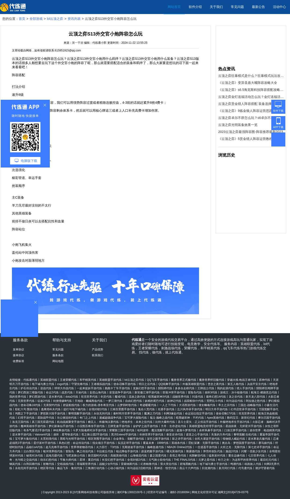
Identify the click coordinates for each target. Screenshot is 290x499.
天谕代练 (81, 392)
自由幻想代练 (133, 401)
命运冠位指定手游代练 (199, 413)
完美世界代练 (26, 401)
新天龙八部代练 (255, 396)
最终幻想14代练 (216, 396)
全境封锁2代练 (98, 409)
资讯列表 (74, 19)
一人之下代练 (167, 405)
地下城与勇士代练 (43, 384)
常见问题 (237, 7)
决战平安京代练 (257, 384)
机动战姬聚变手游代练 (71, 422)
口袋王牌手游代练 (235, 430)
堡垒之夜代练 (216, 384)
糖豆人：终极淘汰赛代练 (103, 422)
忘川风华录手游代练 (190, 409)
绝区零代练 (47, 468)
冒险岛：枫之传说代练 (79, 451)
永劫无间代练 (102, 413)
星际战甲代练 (45, 417)
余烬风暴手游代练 (210, 430)
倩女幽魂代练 (207, 405)
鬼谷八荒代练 (146, 409)
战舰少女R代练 (108, 464)
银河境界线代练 (53, 451)
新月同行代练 (227, 468)
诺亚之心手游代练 (197, 434)
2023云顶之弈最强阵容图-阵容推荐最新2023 (250, 132)
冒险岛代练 (195, 392)
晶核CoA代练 (34, 447)
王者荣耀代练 (68, 379)
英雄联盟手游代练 (110, 379)
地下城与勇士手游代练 (213, 464)
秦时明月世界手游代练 (127, 413)
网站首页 (174, 7)
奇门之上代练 (88, 417)
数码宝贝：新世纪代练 (241, 417)
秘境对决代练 (34, 455)
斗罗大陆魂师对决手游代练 (89, 430)
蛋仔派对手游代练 (44, 443)
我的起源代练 (225, 388)
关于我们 (216, 7)
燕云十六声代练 (189, 468)
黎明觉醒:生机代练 (245, 434)
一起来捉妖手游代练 (89, 388)
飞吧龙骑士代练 (75, 455)
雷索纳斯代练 (129, 464)
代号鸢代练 (245, 468)
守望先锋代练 (79, 384)
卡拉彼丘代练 (104, 451)
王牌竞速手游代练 (119, 426)
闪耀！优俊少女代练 (253, 451)
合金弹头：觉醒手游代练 (128, 438)
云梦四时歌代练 (127, 405)
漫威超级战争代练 (110, 417)
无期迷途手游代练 (133, 447)
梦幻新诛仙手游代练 (61, 426)
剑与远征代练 (234, 401)
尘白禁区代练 (31, 451)
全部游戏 (36, 19)
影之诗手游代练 (182, 438)
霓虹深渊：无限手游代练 (203, 443)
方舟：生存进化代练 (173, 426)
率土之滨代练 (226, 405)
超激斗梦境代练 (186, 430)
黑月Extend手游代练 (124, 434)
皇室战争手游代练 (120, 392)
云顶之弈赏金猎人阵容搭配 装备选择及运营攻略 (251, 104)
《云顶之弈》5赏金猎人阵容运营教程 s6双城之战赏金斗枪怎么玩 (251, 139)
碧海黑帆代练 (188, 464)
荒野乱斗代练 (215, 401)
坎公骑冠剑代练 (67, 417)
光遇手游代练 (166, 409)
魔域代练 (120, 396)
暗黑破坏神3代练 (159, 396)
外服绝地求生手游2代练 (235, 422)
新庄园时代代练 (98, 455)
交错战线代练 (65, 464)
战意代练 (67, 392)
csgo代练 (63, 384)
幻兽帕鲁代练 (149, 464)
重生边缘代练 (236, 455)
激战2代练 (231, 451)
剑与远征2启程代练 (139, 468)
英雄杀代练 (178, 443)
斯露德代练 (193, 451)
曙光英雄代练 (175, 451)
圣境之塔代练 (177, 455)
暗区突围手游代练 (99, 438)
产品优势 (97, 349)
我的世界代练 (17, 396)
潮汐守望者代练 (265, 468)
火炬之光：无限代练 (232, 447)
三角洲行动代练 (95, 468)
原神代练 (264, 379)
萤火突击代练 (168, 464)
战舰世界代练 (180, 396)
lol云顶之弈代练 (134, 379)
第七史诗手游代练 (259, 447)
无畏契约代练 (51, 405)
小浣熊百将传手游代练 (91, 426)
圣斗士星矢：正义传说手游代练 (197, 422)
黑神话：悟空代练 (165, 468)
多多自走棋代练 (185, 388)
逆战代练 (45, 388)
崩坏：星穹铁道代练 (66, 434)
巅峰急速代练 (155, 447)
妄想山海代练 (98, 392)
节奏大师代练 (68, 459)
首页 (22, 19)
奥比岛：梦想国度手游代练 (239, 443)
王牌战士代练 (205, 388)
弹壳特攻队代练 (213, 451)
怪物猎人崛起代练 (234, 438)
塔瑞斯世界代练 (86, 464)
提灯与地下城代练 (74, 409)
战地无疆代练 (54, 455)
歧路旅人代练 (252, 464)
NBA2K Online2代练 (179, 447)
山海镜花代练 (138, 455)
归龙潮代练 (209, 468)
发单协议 (18, 349)
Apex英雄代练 (215, 417)
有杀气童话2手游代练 (36, 430)
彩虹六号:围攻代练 (26, 409)
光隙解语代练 (197, 455)
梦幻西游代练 (37, 396)
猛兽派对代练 (217, 455)
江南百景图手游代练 (122, 409)
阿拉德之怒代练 (255, 401)
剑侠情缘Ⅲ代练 (62, 401)
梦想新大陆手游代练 (52, 413)
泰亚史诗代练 (174, 434)
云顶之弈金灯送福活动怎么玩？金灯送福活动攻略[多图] (251, 97)
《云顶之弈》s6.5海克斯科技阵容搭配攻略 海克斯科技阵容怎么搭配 (251, 90)
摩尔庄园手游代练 (269, 417)
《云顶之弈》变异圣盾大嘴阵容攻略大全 (247, 83)
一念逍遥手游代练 (206, 447)
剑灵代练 (106, 396)
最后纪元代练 (268, 459)
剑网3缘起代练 (173, 413)
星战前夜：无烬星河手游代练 (243, 426)
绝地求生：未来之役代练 (137, 422)
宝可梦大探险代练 (135, 417)
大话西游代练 (187, 405)
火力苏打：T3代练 (107, 447)
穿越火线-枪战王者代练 (241, 379)
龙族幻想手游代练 (144, 388)
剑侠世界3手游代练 (151, 434)
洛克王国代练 (20, 422)
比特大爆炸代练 (165, 422)
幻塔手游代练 (26, 417)
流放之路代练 (137, 396)
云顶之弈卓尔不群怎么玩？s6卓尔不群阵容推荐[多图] (251, 118)
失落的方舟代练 (221, 434)
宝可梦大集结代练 (26, 438)
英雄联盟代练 (48, 379)
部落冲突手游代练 (174, 392)
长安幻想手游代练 (113, 459)
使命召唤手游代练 (124, 384)
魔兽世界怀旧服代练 (211, 379)
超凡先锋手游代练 (57, 447)
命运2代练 (52, 392)
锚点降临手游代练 (127, 451)
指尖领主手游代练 (103, 443)
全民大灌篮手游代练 (207, 438)
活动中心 (279, 7)
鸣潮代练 (236, 464)
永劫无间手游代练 (26, 468)
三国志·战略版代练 (249, 405)
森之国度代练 (158, 455)
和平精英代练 (88, 379)
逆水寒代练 (56, 396)
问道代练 (197, 396)
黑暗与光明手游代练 (72, 438)
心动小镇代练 (116, 468)
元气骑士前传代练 (160, 459)
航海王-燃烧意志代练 (264, 392)
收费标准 (18, 361)
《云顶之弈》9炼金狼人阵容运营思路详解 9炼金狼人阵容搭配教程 (251, 111)
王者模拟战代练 (101, 384)
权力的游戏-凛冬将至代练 (98, 405)
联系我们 (97, 355)
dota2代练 (71, 396)
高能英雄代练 (118, 455)
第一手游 (77, 42)
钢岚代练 (15, 464)
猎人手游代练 (245, 388)
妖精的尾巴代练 (154, 401)
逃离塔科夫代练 (51, 409)
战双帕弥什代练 (194, 401)
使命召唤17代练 (226, 413)
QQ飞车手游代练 (157, 379)
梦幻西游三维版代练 (30, 392)
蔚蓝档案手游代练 (152, 451)
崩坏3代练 (211, 392)
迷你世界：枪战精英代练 (265, 430)
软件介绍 (195, 7)
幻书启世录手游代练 (243, 409)
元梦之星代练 (206, 459)
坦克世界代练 (89, 396)
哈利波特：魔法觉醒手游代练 (155, 430)
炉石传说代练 (29, 388)
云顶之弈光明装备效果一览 (237, 125)
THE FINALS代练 (185, 459)
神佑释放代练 (61, 430)
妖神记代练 (174, 401)
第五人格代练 (235, 384)
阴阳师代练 (165, 388)
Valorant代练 (43, 434)
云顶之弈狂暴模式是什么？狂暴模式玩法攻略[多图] (251, 76)
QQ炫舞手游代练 (169, 384)
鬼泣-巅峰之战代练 (161, 417)
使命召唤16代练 (30, 405)
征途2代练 (43, 401)
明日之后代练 (147, 384)
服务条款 (58, 355)
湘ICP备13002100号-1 (131, 492)
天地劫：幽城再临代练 (89, 401)
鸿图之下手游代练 (26, 413)
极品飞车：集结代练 (69, 468)
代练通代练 (30, 379)
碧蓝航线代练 (71, 405)
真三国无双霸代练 (43, 422)
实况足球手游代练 (129, 443)
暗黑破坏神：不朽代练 (190, 417)
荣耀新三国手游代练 (121, 430)
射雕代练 (48, 464)
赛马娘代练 (265, 443)
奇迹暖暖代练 (148, 405)
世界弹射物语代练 (82, 447)
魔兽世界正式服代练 (183, 379)
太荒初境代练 (48, 438)
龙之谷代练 (236, 396)
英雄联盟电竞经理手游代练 (206, 426)
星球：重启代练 (89, 459)
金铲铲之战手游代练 (145, 426)
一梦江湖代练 (113, 401)
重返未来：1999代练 (156, 443)
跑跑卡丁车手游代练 (117, 388)
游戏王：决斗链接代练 (234, 392)
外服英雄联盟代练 (193, 384)
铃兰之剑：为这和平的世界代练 (237, 459)
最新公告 (258, 7)
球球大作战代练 (64, 388)
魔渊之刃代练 (152, 413)
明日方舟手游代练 (216, 409)
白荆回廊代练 (31, 464)
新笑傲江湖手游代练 (147, 392)
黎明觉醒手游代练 (79, 413)
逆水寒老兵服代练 (259, 438)
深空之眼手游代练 (158, 438)
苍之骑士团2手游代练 (94, 434)
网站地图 (58, 361)
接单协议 (18, 355)
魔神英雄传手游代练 (33, 426)
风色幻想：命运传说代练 (74, 443)
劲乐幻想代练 (48, 459)
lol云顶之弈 (55, 19)
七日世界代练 (256, 455)
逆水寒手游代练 (22, 434)
